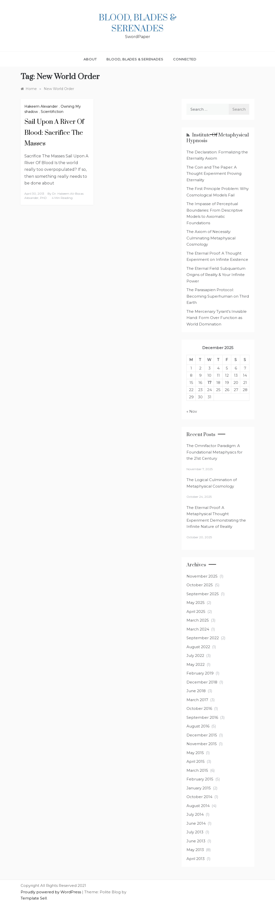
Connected (184, 59)
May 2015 (195, 752)
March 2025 (197, 620)
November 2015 (201, 743)
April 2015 (195, 761)
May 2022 (195, 664)
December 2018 (201, 682)
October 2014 (199, 796)
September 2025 (202, 593)
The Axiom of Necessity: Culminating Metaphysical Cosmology (210, 238)
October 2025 (199, 585)
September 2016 (202, 717)
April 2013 (195, 858)
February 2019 (200, 673)
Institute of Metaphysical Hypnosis (217, 138)
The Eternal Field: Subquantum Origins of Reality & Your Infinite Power (215, 274)
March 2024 (197, 629)
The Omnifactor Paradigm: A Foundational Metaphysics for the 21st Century (214, 452)
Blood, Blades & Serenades (138, 23)
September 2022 (202, 637)
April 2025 (195, 611)
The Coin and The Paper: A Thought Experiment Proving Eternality (213, 173)
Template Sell (34, 898)
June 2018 (196, 690)
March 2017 (197, 699)
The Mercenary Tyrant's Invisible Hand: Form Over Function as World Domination (216, 317)
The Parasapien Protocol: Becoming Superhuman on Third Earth (217, 296)
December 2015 (201, 735)
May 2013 (195, 849)
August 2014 (198, 805)
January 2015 (198, 788)
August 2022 (198, 646)
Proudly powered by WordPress (51, 892)
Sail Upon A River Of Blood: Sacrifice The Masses (54, 132)
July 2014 (195, 814)
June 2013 (195, 841)
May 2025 (195, 602)
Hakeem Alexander (41, 106)
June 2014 (196, 823)
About (90, 59)
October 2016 (199, 708)
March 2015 (197, 770)
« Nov (191, 411)
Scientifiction (52, 111)
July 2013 (194, 832)
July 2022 (195, 655)
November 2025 (202, 576)
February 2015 (199, 779)
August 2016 (197, 726)
